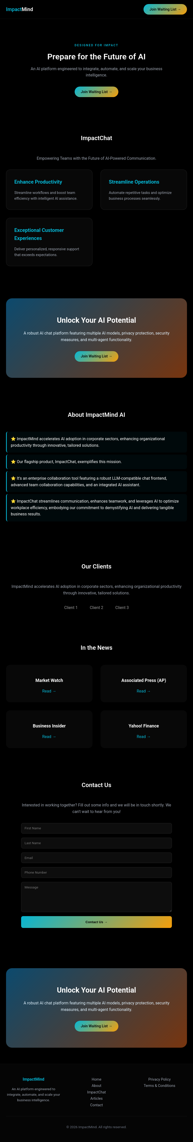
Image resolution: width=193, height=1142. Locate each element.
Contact (96, 1105)
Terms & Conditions (159, 1086)
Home (97, 1079)
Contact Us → (96, 922)
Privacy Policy (159, 1079)
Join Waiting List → (165, 9)
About (96, 1086)
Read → (49, 691)
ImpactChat (96, 1092)
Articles (96, 1098)
